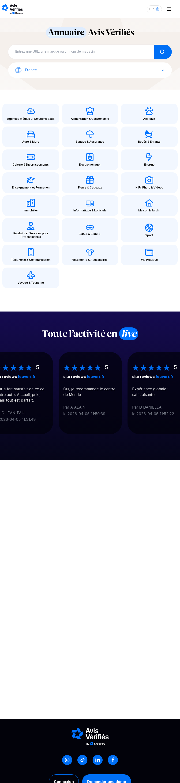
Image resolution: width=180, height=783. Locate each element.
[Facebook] (113, 760)
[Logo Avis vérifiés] (12, 9)
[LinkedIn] (98, 760)
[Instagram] (67, 760)
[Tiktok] (82, 760)
